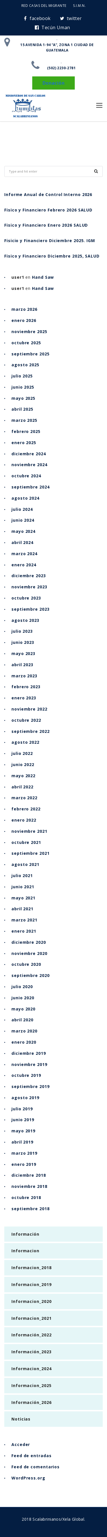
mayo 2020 (23, 1009)
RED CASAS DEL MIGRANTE (43, 5)
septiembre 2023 (30, 609)
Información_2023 (31, 1351)
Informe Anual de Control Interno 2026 (48, 194)
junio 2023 (22, 642)
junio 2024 (22, 520)
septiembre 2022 (30, 731)
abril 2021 (22, 908)
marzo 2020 (24, 1031)
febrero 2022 (26, 809)
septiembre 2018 (30, 1208)
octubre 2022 (26, 720)
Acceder (20, 1444)
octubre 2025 (26, 342)
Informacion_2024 (31, 1368)
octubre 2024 (26, 475)
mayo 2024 (23, 531)
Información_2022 (31, 1335)
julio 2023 (22, 631)
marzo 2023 (24, 676)
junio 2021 (22, 886)
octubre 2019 (26, 1075)
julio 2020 (22, 986)
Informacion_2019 (31, 1284)
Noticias (21, 1419)
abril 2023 (22, 664)
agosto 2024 (25, 498)
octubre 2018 (26, 1197)
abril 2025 (22, 409)
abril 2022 (22, 787)
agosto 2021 (25, 864)
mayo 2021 (23, 898)
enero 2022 (23, 820)
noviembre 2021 (29, 831)
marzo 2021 (24, 920)
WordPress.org (28, 1478)
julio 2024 (22, 509)
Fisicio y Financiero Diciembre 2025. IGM (49, 240)
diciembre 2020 (28, 942)
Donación (53, 83)
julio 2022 (22, 753)
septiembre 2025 (30, 354)
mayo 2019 (23, 1131)
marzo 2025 (24, 420)
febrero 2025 (26, 431)
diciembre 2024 (28, 453)
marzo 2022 (24, 797)
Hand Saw (43, 277)
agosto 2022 (25, 742)
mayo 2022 (23, 775)
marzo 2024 (24, 553)
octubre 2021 (26, 842)
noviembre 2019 (29, 1064)
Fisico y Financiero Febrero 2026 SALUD (48, 210)
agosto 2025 (25, 364)
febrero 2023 (26, 686)
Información (25, 1234)
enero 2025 (23, 442)
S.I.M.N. (79, 5)
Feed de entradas (31, 1455)
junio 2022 (22, 764)
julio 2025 (22, 376)
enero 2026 (23, 320)
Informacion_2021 (31, 1318)
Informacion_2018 (31, 1267)
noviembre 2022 (29, 709)
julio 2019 (22, 1108)
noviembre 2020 (29, 953)
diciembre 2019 (28, 1053)
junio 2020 (22, 997)
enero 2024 (23, 564)
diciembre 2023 (28, 575)
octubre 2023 (26, 598)
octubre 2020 (26, 964)
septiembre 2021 (30, 853)
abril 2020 (22, 1019)
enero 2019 (23, 1164)
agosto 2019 (25, 1097)
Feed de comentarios (35, 1466)
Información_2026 (31, 1402)
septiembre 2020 (30, 975)
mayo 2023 (23, 653)
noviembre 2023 (29, 587)
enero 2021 (23, 931)
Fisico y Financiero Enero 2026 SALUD (46, 225)
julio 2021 (22, 875)
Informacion (25, 1250)
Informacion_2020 (31, 1301)
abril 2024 (22, 542)
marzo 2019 (24, 1153)
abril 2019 (22, 1142)
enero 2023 (23, 698)
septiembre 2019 (30, 1086)
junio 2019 (22, 1119)
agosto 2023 (25, 620)
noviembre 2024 (29, 464)
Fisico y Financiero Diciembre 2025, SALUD (52, 256)
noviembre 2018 (29, 1186)
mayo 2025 (23, 398)
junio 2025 (22, 387)
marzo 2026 (24, 309)
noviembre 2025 (29, 331)
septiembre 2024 (30, 487)
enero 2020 (23, 1042)
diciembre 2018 (28, 1175)
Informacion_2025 (31, 1385)
